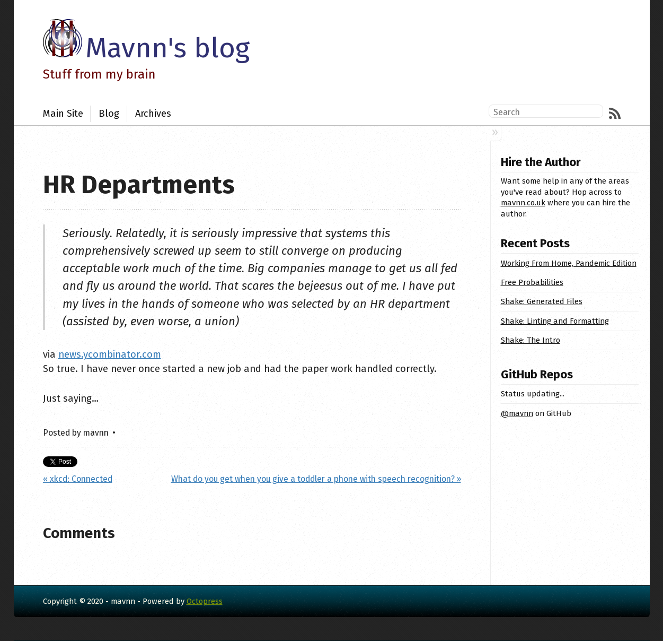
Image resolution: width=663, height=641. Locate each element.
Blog (109, 113)
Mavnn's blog (167, 48)
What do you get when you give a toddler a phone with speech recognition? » (316, 479)
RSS (615, 113)
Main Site (63, 113)
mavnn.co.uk (523, 202)
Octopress (205, 601)
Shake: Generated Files (541, 301)
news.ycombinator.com (109, 354)
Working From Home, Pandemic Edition (569, 263)
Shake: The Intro (530, 340)
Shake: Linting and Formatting (555, 321)
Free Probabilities (532, 282)
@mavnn (517, 413)
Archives (153, 113)
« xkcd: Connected (77, 479)
